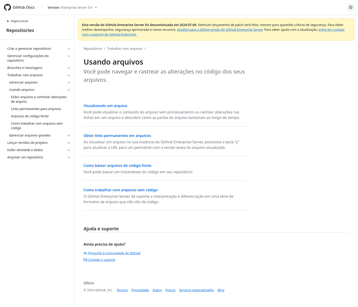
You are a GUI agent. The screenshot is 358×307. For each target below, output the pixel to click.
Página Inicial (17, 21)
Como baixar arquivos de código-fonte (117, 165)
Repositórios (93, 48)
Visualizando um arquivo (105, 105)
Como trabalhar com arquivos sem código (121, 189)
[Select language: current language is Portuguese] (350, 7)
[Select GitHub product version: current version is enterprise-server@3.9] (72, 7)
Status (157, 290)
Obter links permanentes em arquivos (117, 135)
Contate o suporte (99, 259)
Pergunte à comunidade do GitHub (112, 253)
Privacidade (140, 290)
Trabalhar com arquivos (124, 48)
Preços (171, 290)
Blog (221, 290)
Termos (122, 290)
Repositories (20, 30)
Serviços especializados (196, 290)
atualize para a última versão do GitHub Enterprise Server (220, 29)
